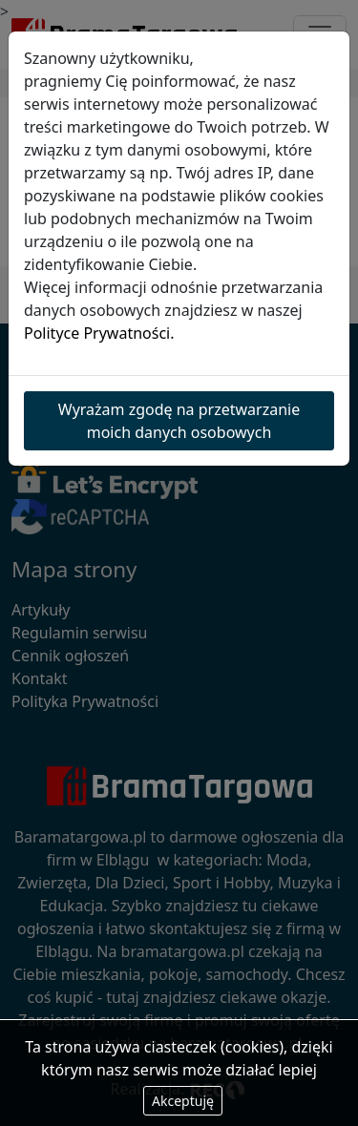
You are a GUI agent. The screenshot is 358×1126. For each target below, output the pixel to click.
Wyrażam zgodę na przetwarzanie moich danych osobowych (179, 421)
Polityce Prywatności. (99, 333)
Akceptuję (183, 1101)
